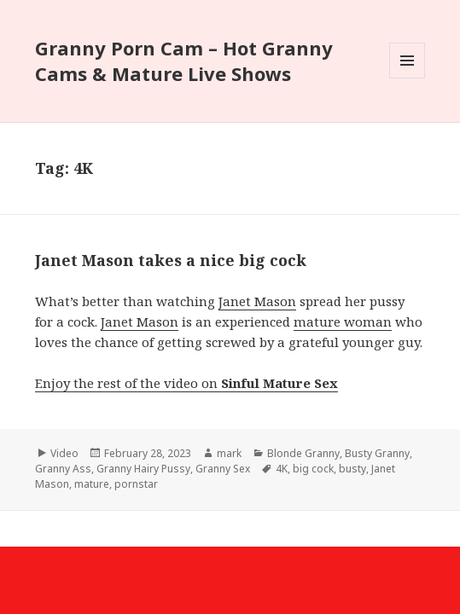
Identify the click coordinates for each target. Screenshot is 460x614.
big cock (313, 468)
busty (352, 468)
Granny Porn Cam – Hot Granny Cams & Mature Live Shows (184, 60)
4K (282, 468)
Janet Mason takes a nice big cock (170, 260)
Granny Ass (63, 468)
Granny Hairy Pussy (143, 468)
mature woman (343, 321)
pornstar (136, 484)
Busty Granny (377, 453)
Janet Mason (257, 301)
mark (229, 453)
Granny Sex (222, 468)
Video (64, 453)
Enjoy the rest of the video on (186, 382)
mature (91, 484)
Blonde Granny (303, 453)
